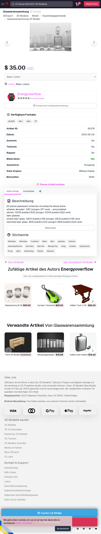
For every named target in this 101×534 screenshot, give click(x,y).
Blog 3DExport (11, 452)
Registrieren (92, 4)
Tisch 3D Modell (12, 354)
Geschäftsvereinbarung (15, 486)
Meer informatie (24, 523)
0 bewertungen (37, 98)
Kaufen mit (49, 513)
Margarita (53, 246)
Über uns (10, 377)
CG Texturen (10, 438)
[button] (92, 301)
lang (63, 246)
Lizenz (7, 481)
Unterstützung (11, 467)
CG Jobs (8, 456)
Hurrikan (30, 246)
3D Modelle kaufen (16, 420)
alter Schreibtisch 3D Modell (78, 262)
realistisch (84, 246)
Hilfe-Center (10, 472)
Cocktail (35, 241)
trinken (72, 246)
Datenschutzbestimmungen (17, 490)
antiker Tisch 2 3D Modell (81, 305)
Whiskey (12, 241)
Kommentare (28, 191)
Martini (40, 246)
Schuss (72, 241)
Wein (44, 241)
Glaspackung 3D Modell (15, 305)
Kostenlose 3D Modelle (15, 434)
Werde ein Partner (13, 447)
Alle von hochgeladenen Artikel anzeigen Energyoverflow (50, 276)
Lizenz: (11, 84)
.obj (20, 121)
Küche (40, 251)
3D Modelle (10, 424)
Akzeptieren (63, 528)
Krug (10, 251)
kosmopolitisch (15, 246)
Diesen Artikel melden (52, 184)
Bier (52, 241)
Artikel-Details (12, 191)
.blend (11, 121)
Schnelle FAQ (11, 476)
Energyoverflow (29, 94)
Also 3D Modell (16, 262)
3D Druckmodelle (13, 429)
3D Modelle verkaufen (15, 443)
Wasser (50, 251)
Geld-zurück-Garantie (15, 499)
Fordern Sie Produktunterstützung (50, 105)
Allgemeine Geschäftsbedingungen (21, 495)
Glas (18, 251)
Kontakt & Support (16, 463)
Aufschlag (29, 251)
